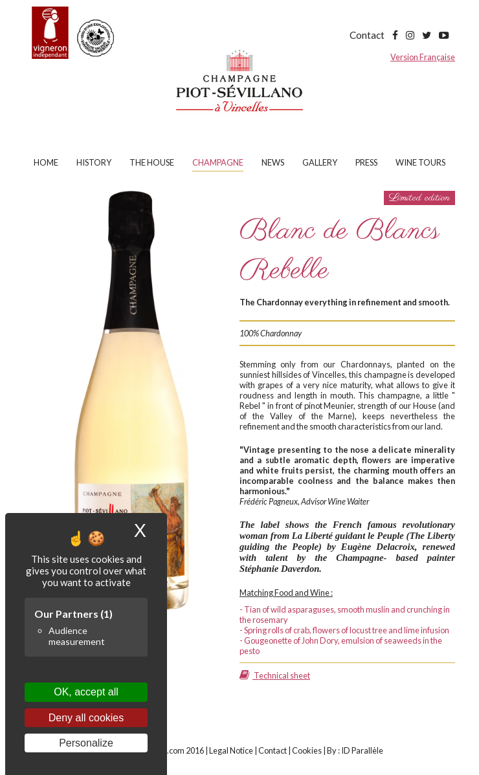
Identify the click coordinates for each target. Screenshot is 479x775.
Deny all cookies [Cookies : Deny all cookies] (86, 717)
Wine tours (420, 162)
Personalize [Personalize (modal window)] (86, 742)
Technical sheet (275, 675)
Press (366, 162)
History (93, 162)
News (273, 162)
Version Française (422, 57)
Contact (367, 35)
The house (151, 162)
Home (46, 162)
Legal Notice (231, 750)
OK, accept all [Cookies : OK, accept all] (86, 691)
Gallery (319, 162)
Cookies (307, 750)
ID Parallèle (362, 750)
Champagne (217, 162)
